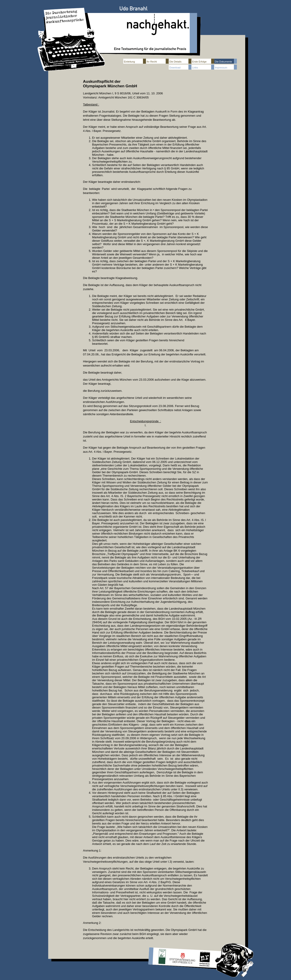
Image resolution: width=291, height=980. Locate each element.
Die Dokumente (223, 61)
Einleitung (129, 61)
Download (175, 67)
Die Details (175, 61)
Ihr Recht (152, 61)
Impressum (221, 67)
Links (195, 67)
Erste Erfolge (199, 61)
